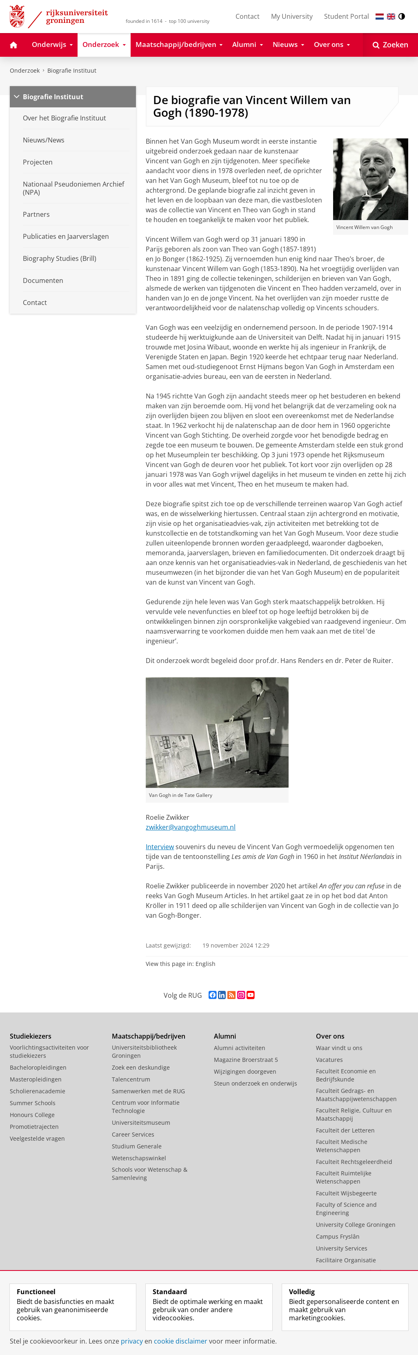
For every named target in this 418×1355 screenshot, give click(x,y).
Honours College (32, 1115)
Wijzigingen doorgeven (245, 1071)
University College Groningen (356, 1224)
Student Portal (346, 16)
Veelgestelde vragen (37, 1138)
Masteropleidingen (36, 1079)
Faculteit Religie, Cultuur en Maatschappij (354, 1114)
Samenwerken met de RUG (148, 1091)
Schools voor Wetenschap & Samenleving (149, 1173)
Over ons (330, 1036)
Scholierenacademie (37, 1091)
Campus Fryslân (338, 1236)
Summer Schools (33, 1103)
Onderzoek (25, 70)
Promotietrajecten (34, 1126)
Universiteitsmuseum (141, 1122)
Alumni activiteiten (239, 1048)
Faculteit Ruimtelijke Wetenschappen (343, 1177)
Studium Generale (137, 1146)
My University (292, 16)
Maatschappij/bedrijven (148, 1036)
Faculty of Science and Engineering (346, 1209)
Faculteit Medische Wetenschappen (341, 1146)
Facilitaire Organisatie (346, 1260)
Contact (248, 16)
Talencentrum (131, 1079)
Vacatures (329, 1060)
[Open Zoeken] (390, 45)
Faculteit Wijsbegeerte (346, 1193)
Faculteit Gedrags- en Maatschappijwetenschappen (356, 1095)
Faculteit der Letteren (345, 1130)
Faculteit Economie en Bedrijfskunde (346, 1075)
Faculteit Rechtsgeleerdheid (354, 1162)
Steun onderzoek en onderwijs (255, 1083)
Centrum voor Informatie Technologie (146, 1107)
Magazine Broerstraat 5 (246, 1060)
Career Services (133, 1134)
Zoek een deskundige (141, 1067)
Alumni (225, 1036)
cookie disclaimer (180, 1341)
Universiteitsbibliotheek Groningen (144, 1051)
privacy (132, 1341)
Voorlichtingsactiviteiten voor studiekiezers (49, 1051)
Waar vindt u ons (339, 1048)
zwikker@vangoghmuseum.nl (191, 827)
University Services (341, 1248)
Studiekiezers (30, 1036)
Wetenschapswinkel (139, 1158)
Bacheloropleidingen (38, 1067)
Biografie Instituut (71, 70)
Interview (160, 846)
